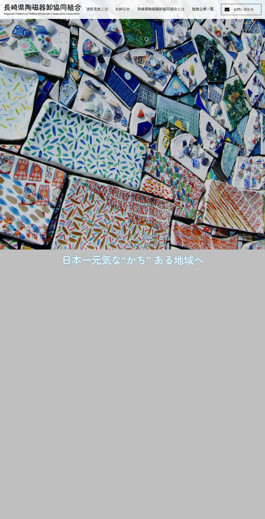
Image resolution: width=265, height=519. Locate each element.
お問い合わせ (243, 9)
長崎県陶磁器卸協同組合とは (161, 9)
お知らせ (122, 9)
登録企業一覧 (203, 9)
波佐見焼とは (97, 9)
